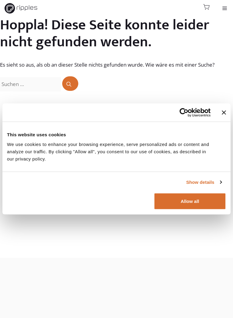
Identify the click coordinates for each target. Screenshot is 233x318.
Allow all (190, 201)
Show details (200, 182)
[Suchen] (70, 83)
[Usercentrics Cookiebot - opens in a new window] (184, 112)
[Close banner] (224, 113)
